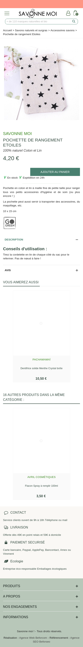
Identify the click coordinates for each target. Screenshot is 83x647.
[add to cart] (55, 172)
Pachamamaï (41, 359)
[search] (74, 21)
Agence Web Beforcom (33, 637)
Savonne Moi (17, 133)
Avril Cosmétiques (41, 477)
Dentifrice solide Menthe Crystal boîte (41, 368)
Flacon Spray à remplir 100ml (41, 485)
